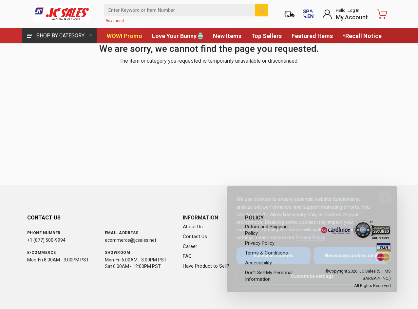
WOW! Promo (124, 35)
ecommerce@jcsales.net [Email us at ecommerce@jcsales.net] (130, 240)
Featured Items (312, 35)
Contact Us (195, 236)
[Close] (380, 198)
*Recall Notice (362, 35)
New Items (227, 35)
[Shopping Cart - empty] (382, 14)
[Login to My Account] (345, 14)
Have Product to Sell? (206, 266)
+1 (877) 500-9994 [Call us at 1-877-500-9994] (46, 240)
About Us (193, 227)
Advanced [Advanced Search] (114, 20)
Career (190, 246)
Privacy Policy (305, 237)
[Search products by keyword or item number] (186, 10)
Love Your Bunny (177, 36)
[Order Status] (289, 14)
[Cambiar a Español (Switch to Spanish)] (308, 14)
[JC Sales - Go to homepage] (61, 14)
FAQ (187, 256)
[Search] (261, 10)
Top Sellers (266, 35)
